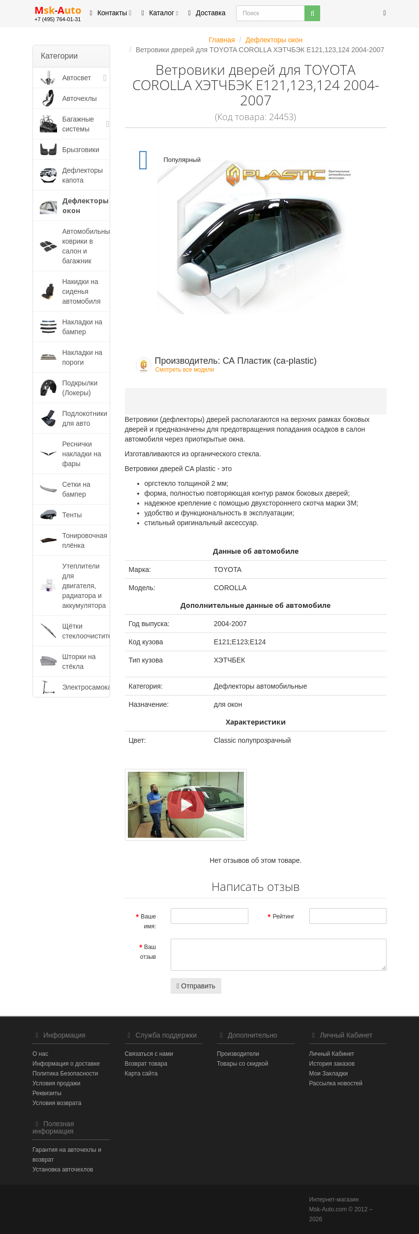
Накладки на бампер (82, 327)
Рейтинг (283, 916)
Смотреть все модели (184, 369)
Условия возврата (56, 1103)
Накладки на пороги (82, 357)
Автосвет (76, 78)
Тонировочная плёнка (85, 540)
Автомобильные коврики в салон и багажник (88, 246)
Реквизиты (46, 1093)
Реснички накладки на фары (81, 454)
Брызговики (80, 150)
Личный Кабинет (332, 1053)
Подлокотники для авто (85, 418)
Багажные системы (78, 124)
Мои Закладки (328, 1073)
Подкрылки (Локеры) (80, 388)
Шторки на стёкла (79, 661)
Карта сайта (141, 1073)
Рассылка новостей (335, 1083)
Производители (238, 1053)
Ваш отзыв (148, 952)
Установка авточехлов (62, 1169)
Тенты (72, 515)
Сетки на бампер (76, 489)
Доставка (205, 13)
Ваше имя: (148, 921)
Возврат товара (146, 1063)
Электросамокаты (91, 687)
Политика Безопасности (65, 1073)
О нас (40, 1053)
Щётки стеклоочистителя (91, 631)
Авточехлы (79, 98)
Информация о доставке (66, 1063)
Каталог (158, 13)
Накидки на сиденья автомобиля (81, 291)
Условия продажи (56, 1083)
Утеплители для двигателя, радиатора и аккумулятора (84, 585)
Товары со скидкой (242, 1063)
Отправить (196, 986)
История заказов (332, 1063)
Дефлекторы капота (82, 175)
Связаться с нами (149, 1053)
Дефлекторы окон (85, 205)
